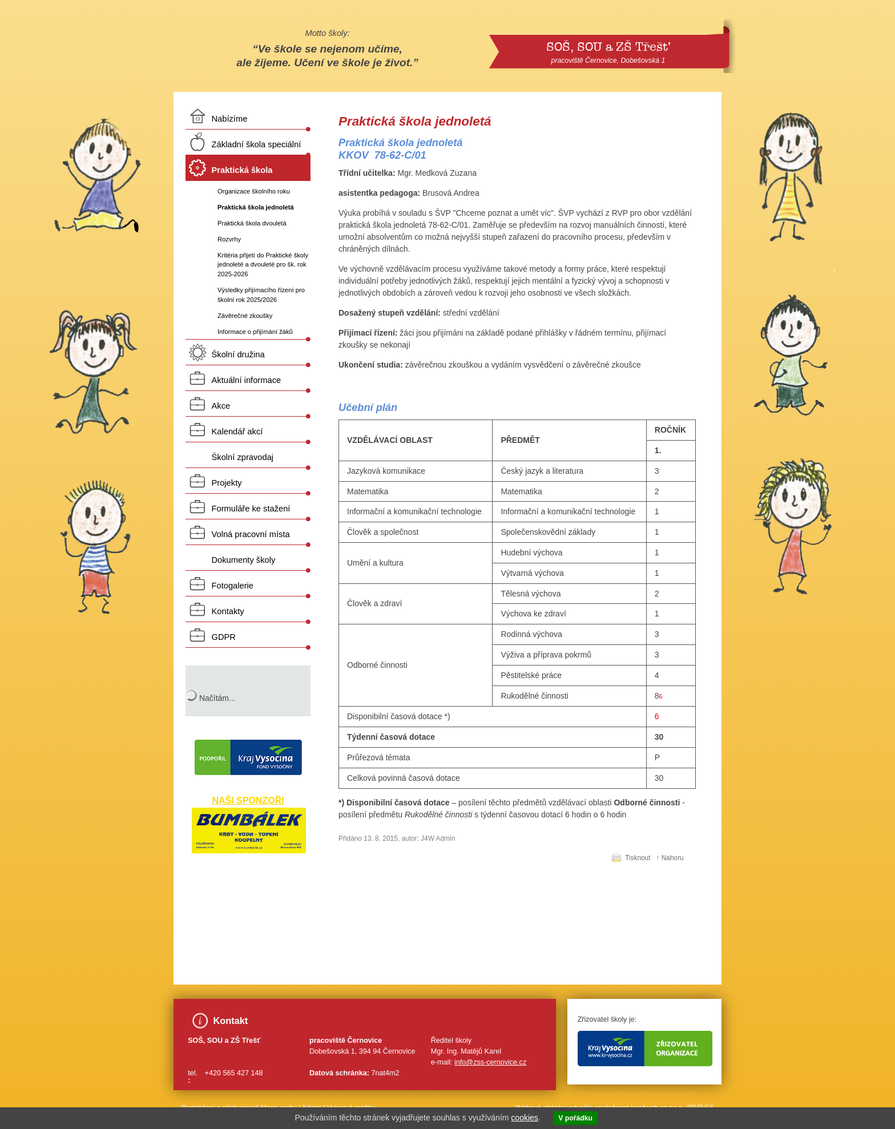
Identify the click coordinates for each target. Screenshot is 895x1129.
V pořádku (575, 1118)
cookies (524, 1117)
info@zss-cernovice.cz (490, 1062)
